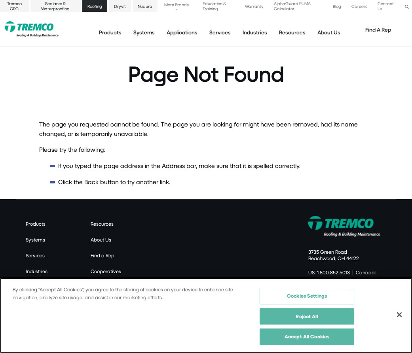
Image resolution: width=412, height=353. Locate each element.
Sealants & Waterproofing (55, 6)
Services (35, 255)
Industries (36, 271)
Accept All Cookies (307, 336)
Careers (359, 6)
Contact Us (386, 6)
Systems (35, 239)
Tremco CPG (14, 6)
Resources (292, 32)
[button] (407, 5)
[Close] (399, 314)
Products (110, 32)
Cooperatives (106, 271)
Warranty (254, 6)
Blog (337, 6)
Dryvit (120, 6)
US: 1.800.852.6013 (329, 272)
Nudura (145, 6)
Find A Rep (378, 29)
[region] (206, 315)
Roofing (94, 6)
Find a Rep (102, 255)
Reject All (307, 316)
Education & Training (214, 6)
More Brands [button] (176, 4)
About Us (328, 32)
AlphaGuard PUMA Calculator (292, 6)
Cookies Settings (307, 296)
